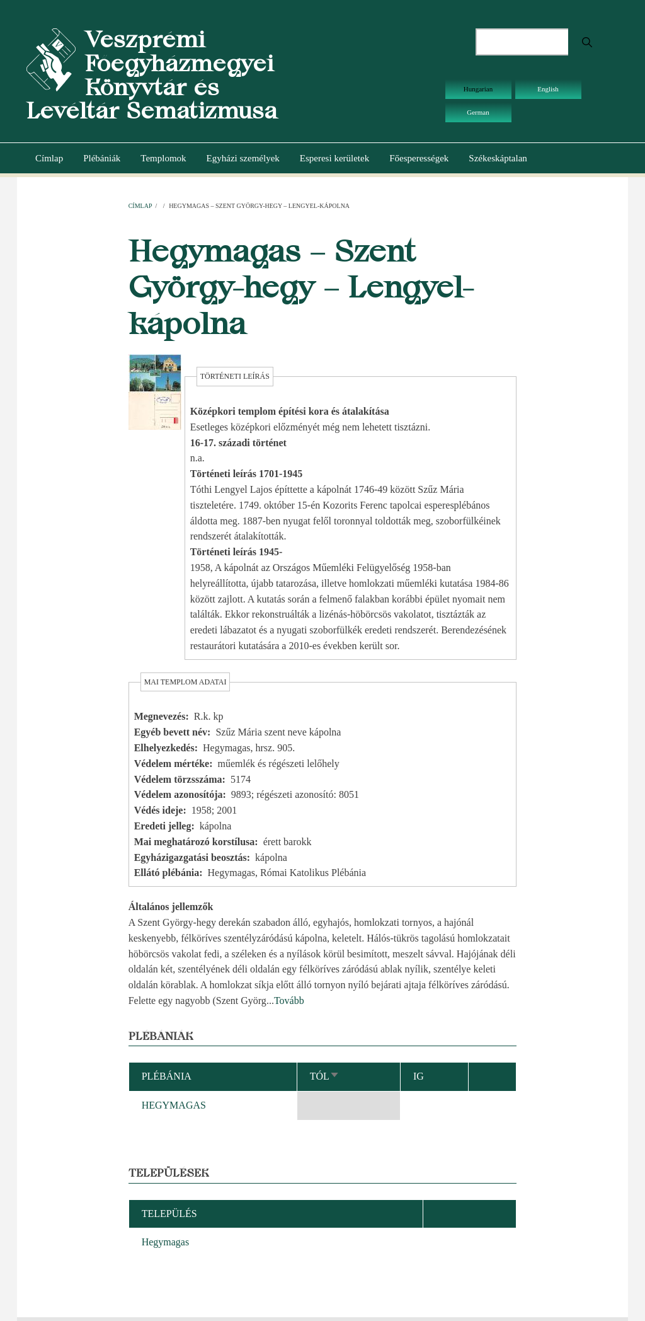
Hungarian (478, 89)
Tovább (289, 1000)
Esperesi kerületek (334, 158)
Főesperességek (418, 158)
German (478, 112)
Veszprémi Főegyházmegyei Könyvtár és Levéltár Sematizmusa (151, 75)
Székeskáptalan (498, 158)
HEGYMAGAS (174, 1105)
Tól (325, 1076)
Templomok (163, 158)
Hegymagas (166, 1242)
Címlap (49, 158)
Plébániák (101, 158)
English (548, 89)
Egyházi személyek (243, 158)
